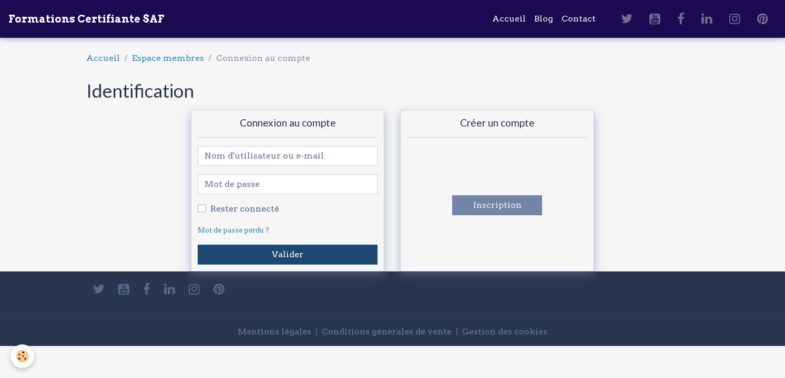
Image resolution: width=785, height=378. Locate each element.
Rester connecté (244, 209)
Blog (543, 19)
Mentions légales (274, 332)
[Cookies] (22, 356)
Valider (287, 254)
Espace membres (168, 58)
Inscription (497, 205)
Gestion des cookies (504, 332)
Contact (579, 19)
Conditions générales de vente (387, 332)
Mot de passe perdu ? (233, 230)
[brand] (86, 19)
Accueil (509, 19)
